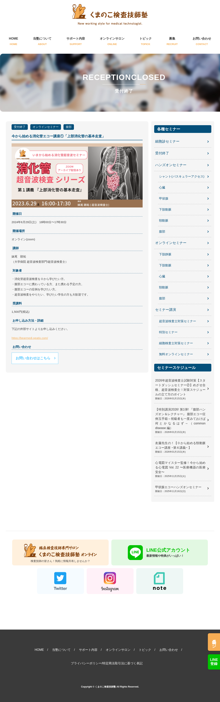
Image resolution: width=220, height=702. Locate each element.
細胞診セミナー (167, 142)
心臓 (162, 187)
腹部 (69, 126)
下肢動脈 (165, 209)
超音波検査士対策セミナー (177, 321)
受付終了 (19, 126)
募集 (172, 42)
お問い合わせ (202, 42)
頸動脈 (163, 220)
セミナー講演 (165, 310)
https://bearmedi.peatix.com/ (30, 338)
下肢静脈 (165, 254)
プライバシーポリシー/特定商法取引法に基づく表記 (107, 663)
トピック (145, 42)
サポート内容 (75, 42)
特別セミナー (168, 332)
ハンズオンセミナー (170, 165)
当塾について (42, 42)
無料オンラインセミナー (176, 354)
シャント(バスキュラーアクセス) (181, 176)
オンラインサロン (112, 42)
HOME (13, 42)
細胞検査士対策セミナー (176, 343)
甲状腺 (163, 198)
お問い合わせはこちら (33, 358)
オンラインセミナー (46, 126)
